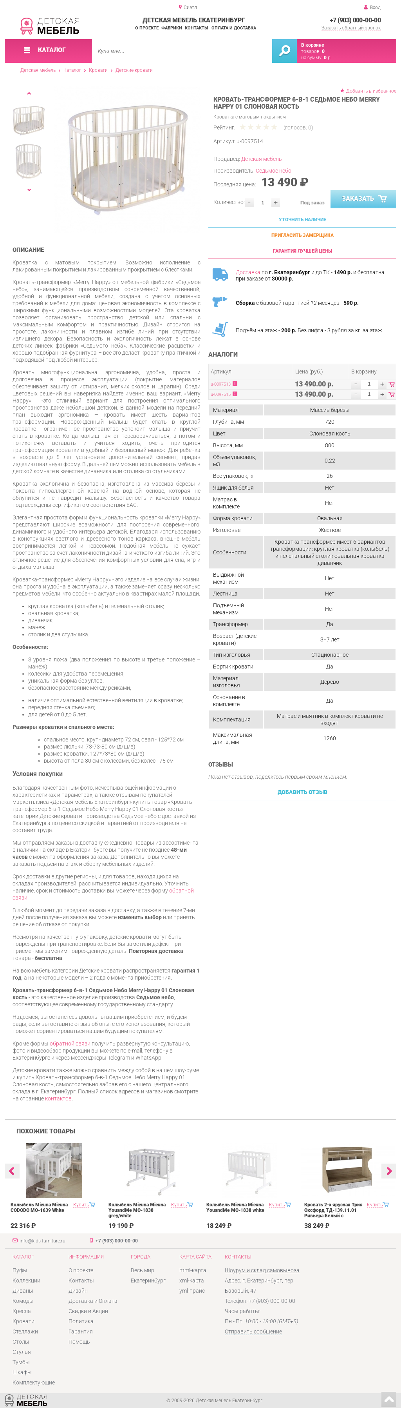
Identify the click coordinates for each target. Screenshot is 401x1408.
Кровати (98, 70)
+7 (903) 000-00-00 (355, 20)
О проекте (147, 28)
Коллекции (26, 1280)
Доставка (248, 272)
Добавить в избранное (371, 91)
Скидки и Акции (88, 1311)
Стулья (22, 1352)
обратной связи (70, 1043)
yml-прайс (192, 1291)
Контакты (196, 28)
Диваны (23, 1291)
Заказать (365, 199)
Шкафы (22, 1372)
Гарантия (81, 1331)
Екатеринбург (148, 1280)
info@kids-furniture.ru (42, 1241)
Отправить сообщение (253, 1331)
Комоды (23, 1301)
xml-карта (191, 1280)
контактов (58, 1098)
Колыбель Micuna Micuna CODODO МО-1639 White (39, 1207)
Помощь (79, 1342)
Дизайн (78, 1291)
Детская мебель (38, 70)
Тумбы (21, 1362)
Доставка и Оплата (93, 1301)
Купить (81, 1205)
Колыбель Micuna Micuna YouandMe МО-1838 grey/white (137, 1210)
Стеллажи (25, 1331)
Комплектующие (34, 1382)
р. (328, 57)
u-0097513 (221, 384)
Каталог (72, 70)
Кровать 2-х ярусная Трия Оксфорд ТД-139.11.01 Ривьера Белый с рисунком (333, 1213)
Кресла (22, 1311)
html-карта (192, 1270)
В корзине (312, 45)
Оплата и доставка (233, 28)
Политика (81, 1321)
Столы (21, 1342)
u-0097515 (221, 394)
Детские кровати (134, 70)
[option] (127, 159)
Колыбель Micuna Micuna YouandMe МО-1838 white (235, 1207)
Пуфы (20, 1270)
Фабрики (171, 28)
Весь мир (142, 1270)
